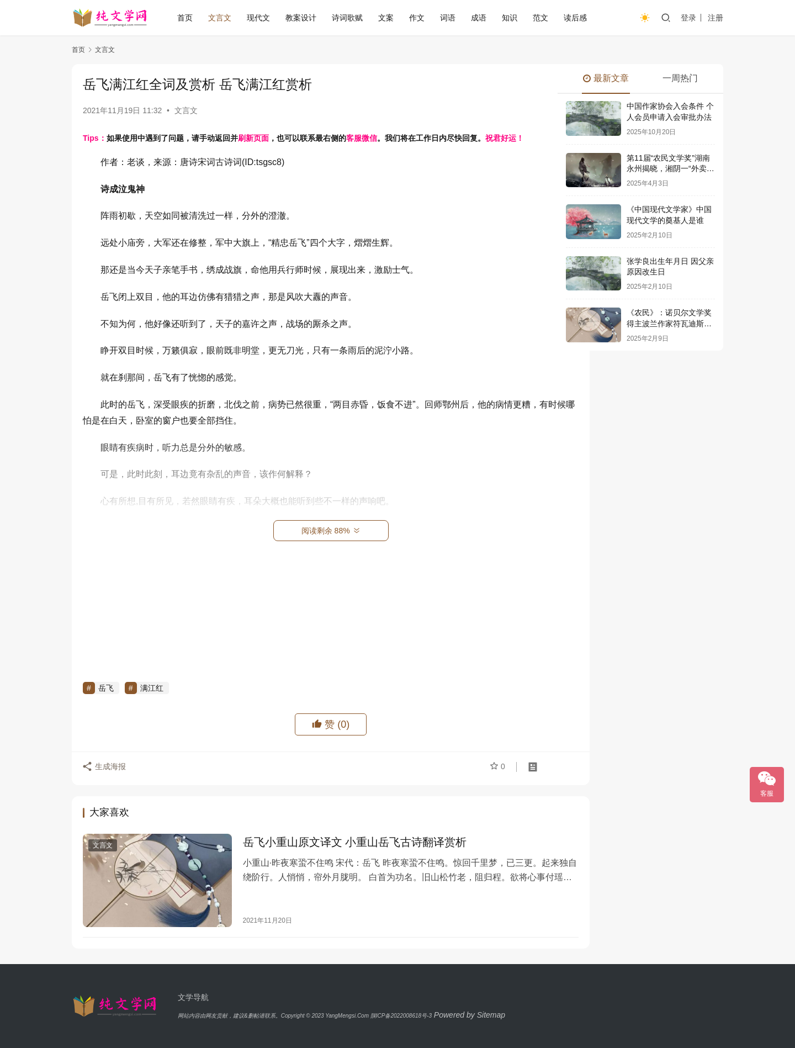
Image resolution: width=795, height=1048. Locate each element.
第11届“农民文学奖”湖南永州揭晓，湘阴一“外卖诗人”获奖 (670, 169)
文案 (386, 17)
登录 (688, 17)
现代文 (258, 17)
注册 (715, 17)
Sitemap (491, 1014)
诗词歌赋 (347, 17)
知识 (509, 17)
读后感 (575, 17)
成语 (478, 17)
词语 (447, 17)
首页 (185, 17)
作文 (417, 17)
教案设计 (300, 17)
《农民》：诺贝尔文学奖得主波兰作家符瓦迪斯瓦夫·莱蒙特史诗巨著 (669, 323)
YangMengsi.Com (347, 1016)
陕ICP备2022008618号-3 (401, 1016)
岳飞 (106, 688)
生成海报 (105, 769)
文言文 (219, 17)
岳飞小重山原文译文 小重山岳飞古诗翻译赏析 (342, 843)
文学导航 (193, 997)
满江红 (151, 688)
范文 (540, 17)
